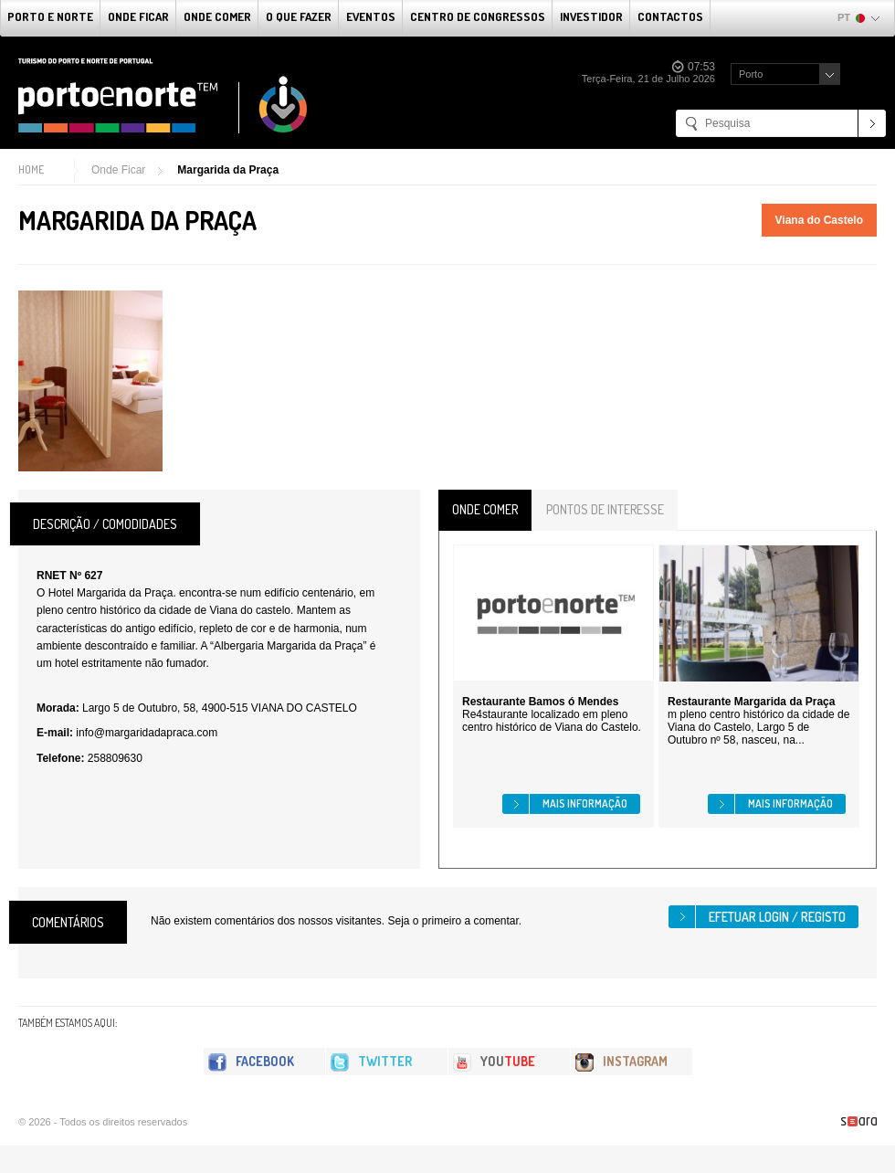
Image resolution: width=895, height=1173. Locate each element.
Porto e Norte (50, 16)
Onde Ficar (138, 16)
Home (31, 169)
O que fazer (299, 16)
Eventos (370, 16)
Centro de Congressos (477, 16)
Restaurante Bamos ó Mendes (540, 701)
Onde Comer (217, 16)
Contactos (670, 16)
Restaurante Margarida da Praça (751, 701)
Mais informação (584, 803)
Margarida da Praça (228, 170)
